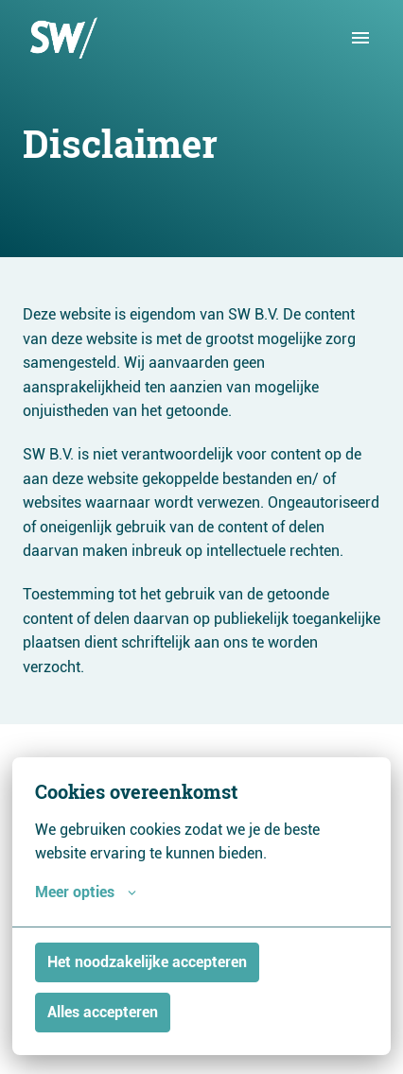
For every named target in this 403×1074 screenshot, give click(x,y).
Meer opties (85, 892)
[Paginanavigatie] (360, 38)
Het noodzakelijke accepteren (147, 962)
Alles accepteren (102, 1012)
